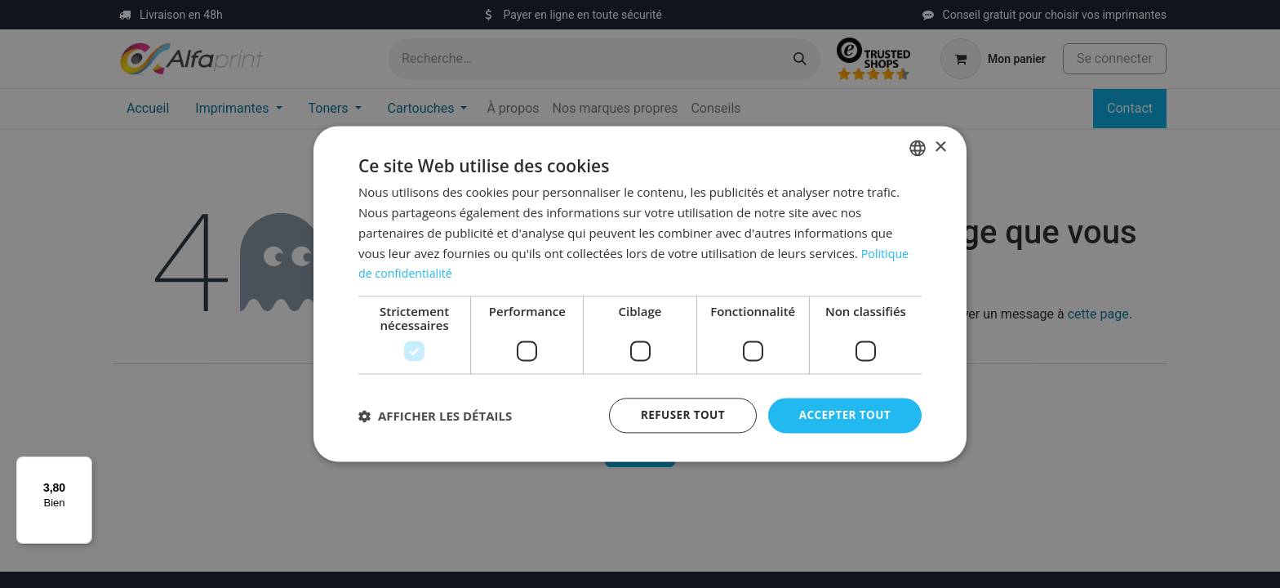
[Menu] (82, 466)
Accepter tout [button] (843, 415)
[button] (435, 415)
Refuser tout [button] (678, 415)
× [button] (940, 146)
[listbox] (917, 148)
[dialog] (640, 294)
